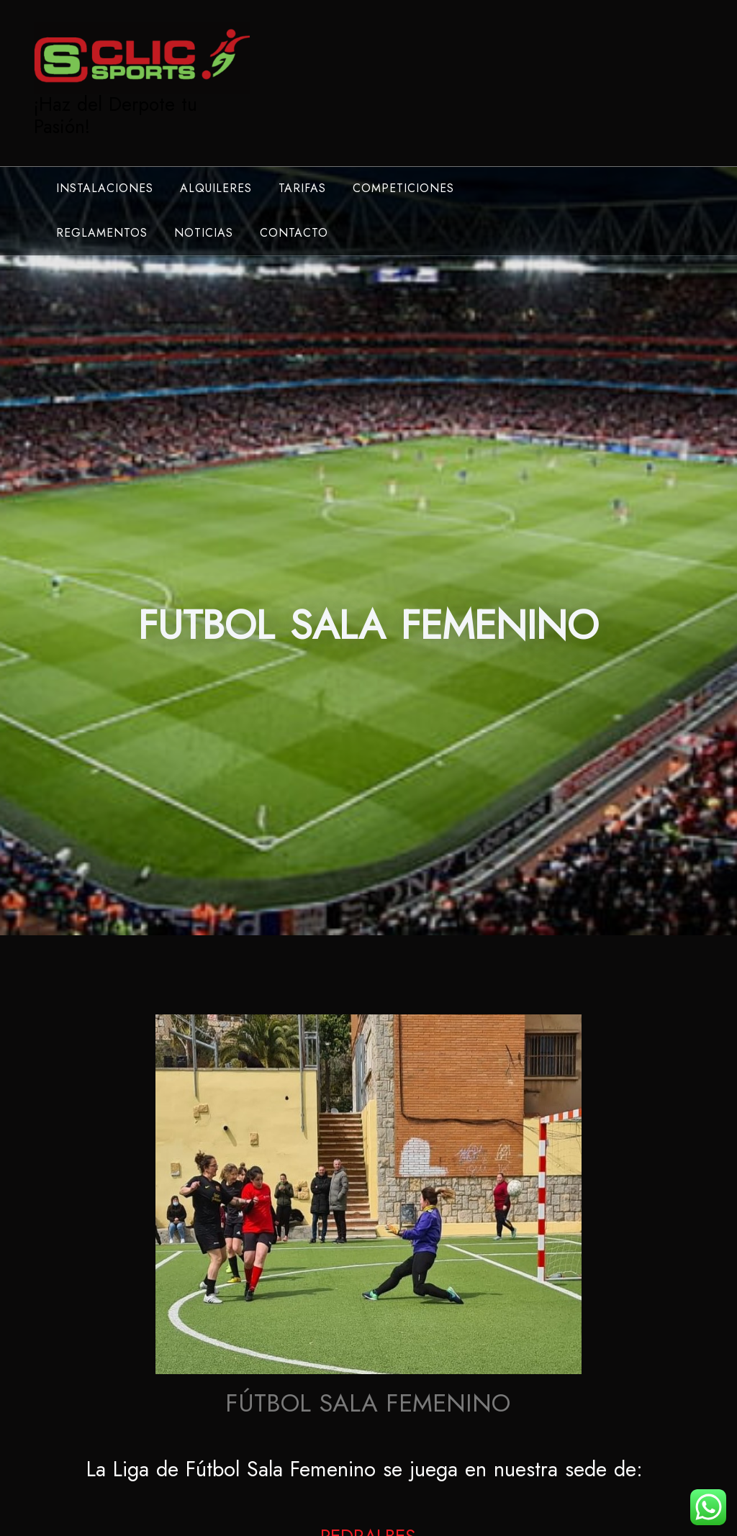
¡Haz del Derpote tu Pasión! (115, 116)
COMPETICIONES (403, 188)
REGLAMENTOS (102, 232)
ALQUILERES (216, 188)
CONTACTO (294, 232)
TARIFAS (302, 188)
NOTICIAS (203, 232)
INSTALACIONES (104, 188)
